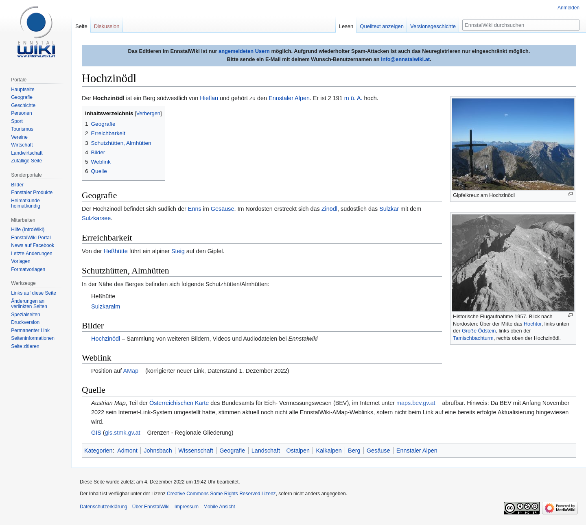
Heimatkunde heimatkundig (25, 203)
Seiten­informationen (33, 338)
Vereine (19, 137)
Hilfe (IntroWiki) (27, 229)
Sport (17, 121)
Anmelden (568, 8)
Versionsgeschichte (433, 26)
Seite (81, 26)
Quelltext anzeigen (382, 26)
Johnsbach (158, 450)
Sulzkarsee (96, 218)
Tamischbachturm (473, 338)
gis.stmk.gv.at (122, 432)
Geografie (232, 450)
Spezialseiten (25, 314)
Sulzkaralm (105, 306)
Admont (127, 450)
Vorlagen (20, 261)
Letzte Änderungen (31, 253)
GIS (96, 432)
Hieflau (209, 98)
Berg (354, 450)
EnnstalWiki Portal (30, 238)
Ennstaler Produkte (31, 192)
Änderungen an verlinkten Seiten (29, 304)
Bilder (17, 185)
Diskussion (107, 26)
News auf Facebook (32, 245)
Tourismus (22, 129)
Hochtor (533, 324)
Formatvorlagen (28, 269)
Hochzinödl (105, 338)
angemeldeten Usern (244, 51)
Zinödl (329, 209)
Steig (178, 251)
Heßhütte (116, 251)
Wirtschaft (22, 145)
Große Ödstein (479, 331)
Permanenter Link (30, 330)
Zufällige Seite (26, 161)
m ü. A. (353, 98)
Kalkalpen (328, 450)
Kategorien (98, 450)
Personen (21, 113)
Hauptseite (22, 89)
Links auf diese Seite (33, 293)
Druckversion (25, 322)
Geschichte (23, 105)
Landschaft (265, 450)
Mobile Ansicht (219, 507)
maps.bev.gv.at (415, 403)
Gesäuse (222, 209)
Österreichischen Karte (179, 403)
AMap (130, 371)
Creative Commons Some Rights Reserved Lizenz (221, 494)
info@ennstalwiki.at (405, 59)
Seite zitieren (25, 346)
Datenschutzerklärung (103, 507)
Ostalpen (298, 450)
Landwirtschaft (26, 153)
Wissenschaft (195, 450)
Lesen (346, 26)
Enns (194, 209)
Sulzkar (389, 209)
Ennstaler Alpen (289, 98)
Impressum (187, 507)
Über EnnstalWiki (151, 507)
